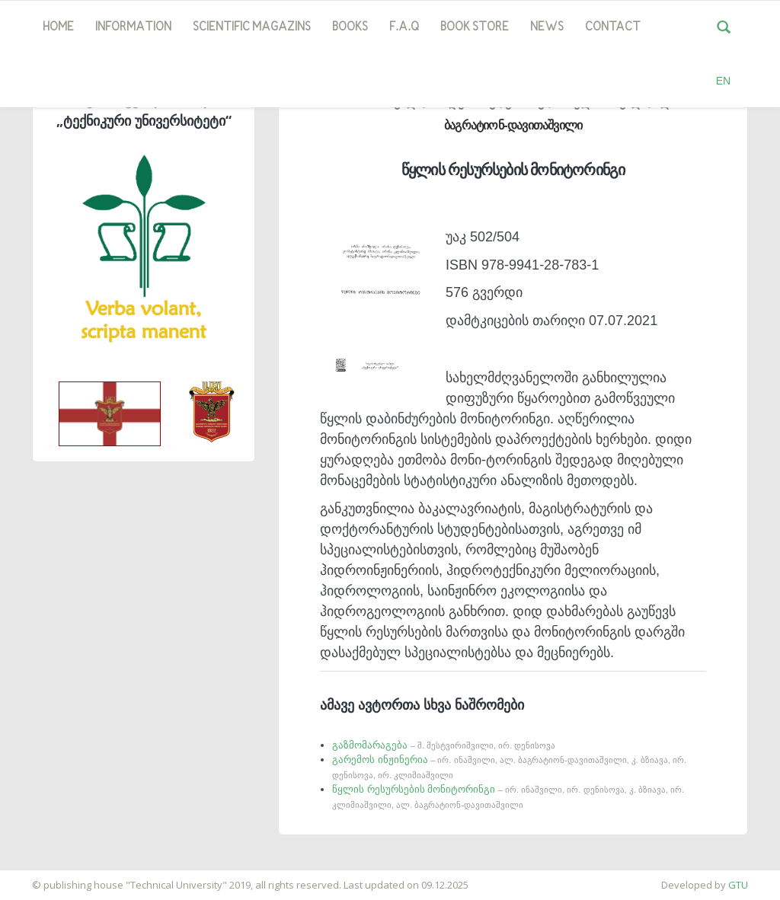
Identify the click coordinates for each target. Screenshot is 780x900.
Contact (613, 27)
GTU (738, 885)
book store (474, 27)
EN (723, 81)
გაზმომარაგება (443, 745)
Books (350, 27)
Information (133, 27)
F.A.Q (404, 27)
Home (58, 27)
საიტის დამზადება (45, 877)
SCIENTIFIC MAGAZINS (252, 27)
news (547, 27)
